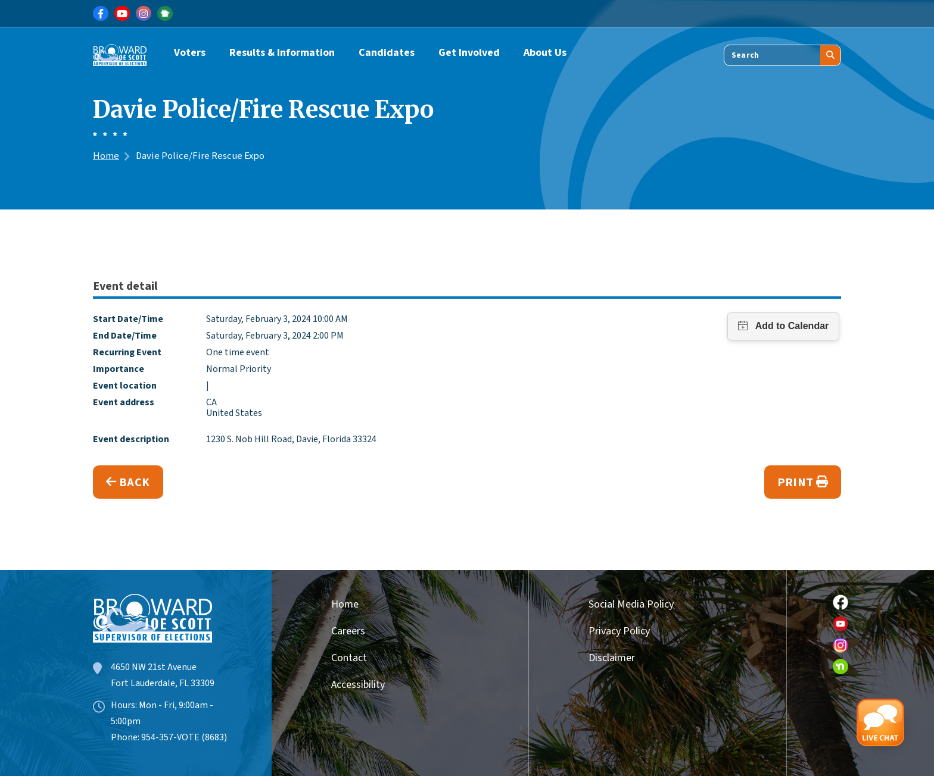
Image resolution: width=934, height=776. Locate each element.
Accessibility (358, 684)
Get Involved (469, 52)
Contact (349, 657)
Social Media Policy (631, 604)
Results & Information (282, 52)
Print (802, 482)
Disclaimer (612, 657)
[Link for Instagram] (143, 13)
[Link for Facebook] (100, 13)
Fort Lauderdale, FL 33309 (162, 683)
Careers (348, 631)
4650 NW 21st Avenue (154, 667)
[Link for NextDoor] (165, 13)
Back (128, 482)
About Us (545, 52)
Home (106, 156)
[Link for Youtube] (122, 13)
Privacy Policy (619, 631)
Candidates (387, 52)
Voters (190, 52)
